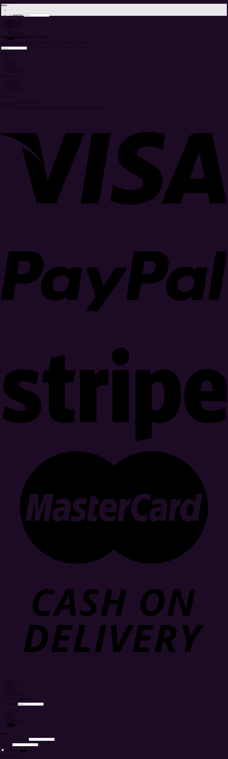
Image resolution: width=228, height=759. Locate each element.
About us (11, 91)
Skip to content (8, 2)
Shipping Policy (14, 81)
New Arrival (13, 61)
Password (6, 744)
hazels (4, 5)
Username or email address (14, 739)
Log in (22, 750)
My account (12, 69)
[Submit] (2, 51)
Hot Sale (11, 63)
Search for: (18, 15)
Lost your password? (11, 755)
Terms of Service (15, 89)
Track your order (15, 33)
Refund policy (13, 84)
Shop (9, 66)
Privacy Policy (14, 86)
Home (10, 58)
